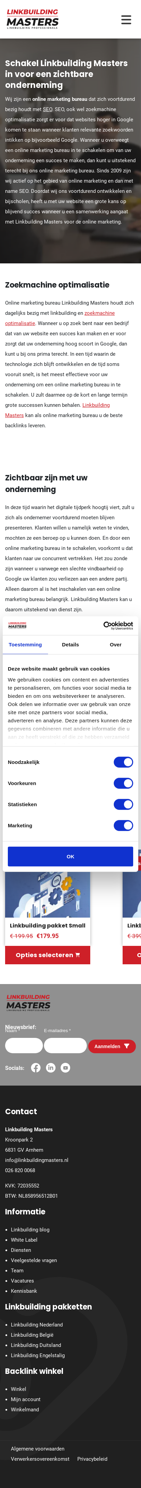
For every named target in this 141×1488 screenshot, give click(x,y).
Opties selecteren (48, 955)
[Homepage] (32, 19)
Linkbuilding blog (30, 1230)
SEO (47, 109)
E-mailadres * (57, 1030)
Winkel (18, 1389)
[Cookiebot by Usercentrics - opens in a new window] (103, 625)
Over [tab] (116, 644)
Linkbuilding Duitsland (36, 1345)
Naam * (12, 1030)
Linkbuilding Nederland (37, 1325)
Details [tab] (70, 644)
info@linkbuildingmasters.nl (36, 1160)
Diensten (21, 1250)
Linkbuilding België (32, 1335)
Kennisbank (24, 1291)
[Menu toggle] (126, 19)
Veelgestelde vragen (34, 1260)
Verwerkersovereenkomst (40, 1459)
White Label (24, 1240)
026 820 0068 (20, 1170)
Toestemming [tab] (25, 644)
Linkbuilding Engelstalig (38, 1355)
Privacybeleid (92, 1459)
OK (71, 856)
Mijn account (26, 1399)
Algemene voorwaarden (37, 1449)
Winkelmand (25, 1410)
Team (17, 1271)
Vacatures (22, 1281)
